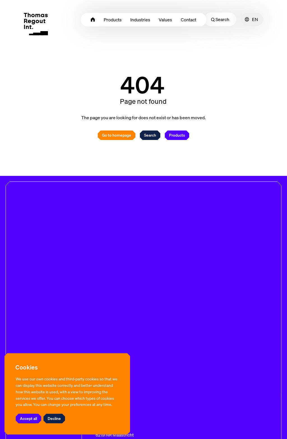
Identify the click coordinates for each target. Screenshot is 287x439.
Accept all (28, 418)
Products (177, 135)
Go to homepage (116, 135)
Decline (54, 418)
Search (220, 19)
